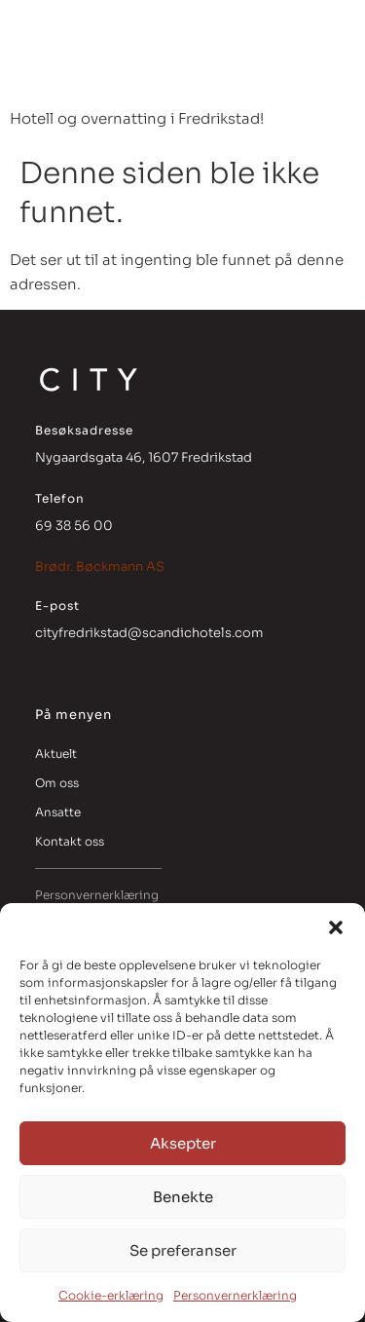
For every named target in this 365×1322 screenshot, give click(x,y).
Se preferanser (183, 1250)
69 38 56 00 (74, 525)
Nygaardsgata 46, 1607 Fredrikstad (143, 457)
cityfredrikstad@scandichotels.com (149, 632)
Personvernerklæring (235, 1295)
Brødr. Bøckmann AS (99, 566)
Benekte (183, 1197)
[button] (336, 927)
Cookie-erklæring (111, 1295)
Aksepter (183, 1143)
